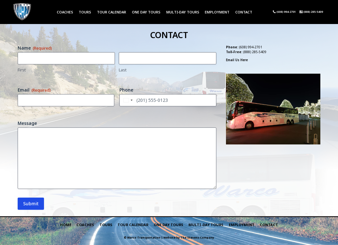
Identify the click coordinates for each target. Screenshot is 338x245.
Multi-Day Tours (182, 12)
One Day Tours (146, 12)
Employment (217, 12)
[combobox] (127, 100)
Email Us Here (237, 60)
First (22, 70)
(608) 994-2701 (284, 12)
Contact (243, 12)
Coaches (65, 12)
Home (65, 224)
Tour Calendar (111, 12)
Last (122, 70)
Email (34, 90)
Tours (85, 12)
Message (27, 123)
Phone (126, 90)
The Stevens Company (197, 238)
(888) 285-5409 (311, 12)
